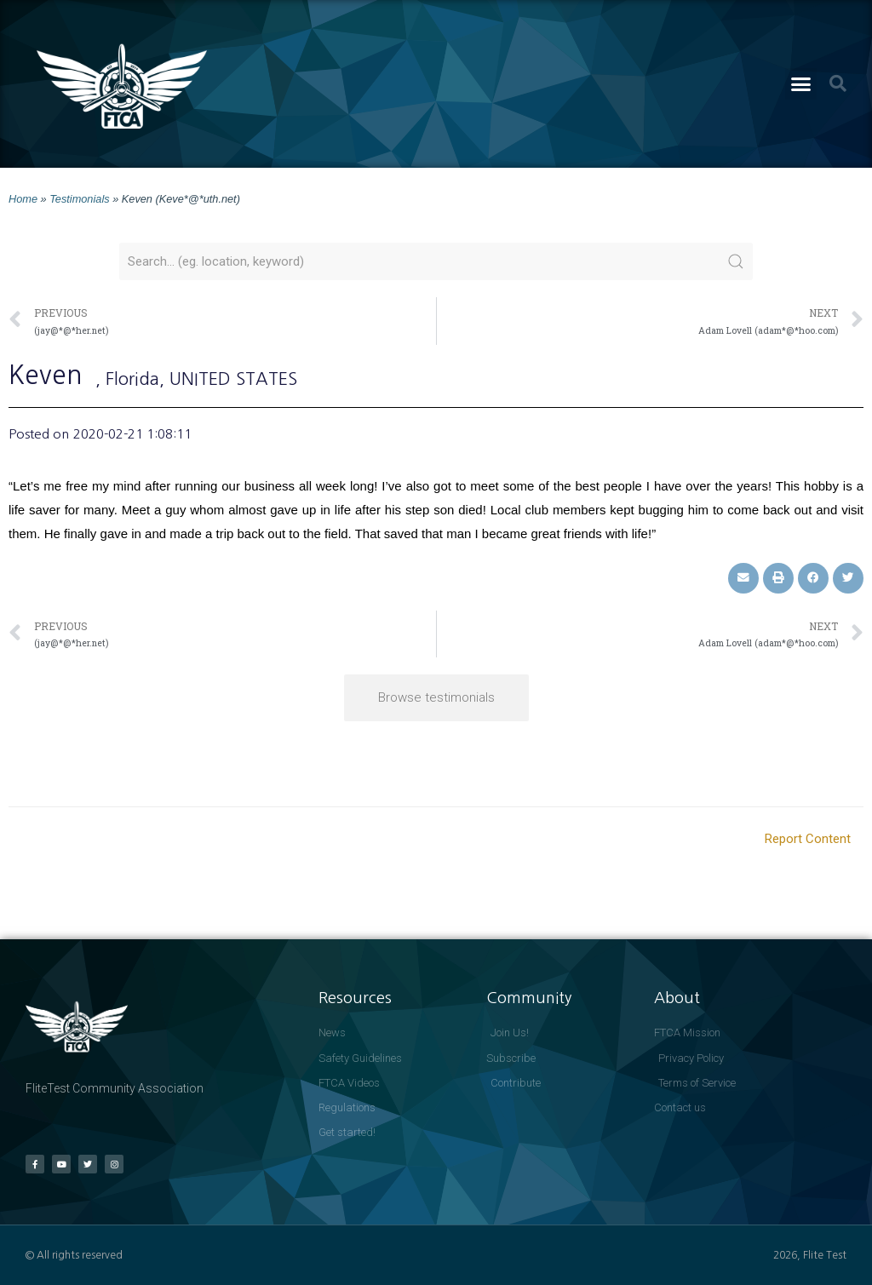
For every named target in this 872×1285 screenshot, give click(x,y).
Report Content (808, 838)
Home (23, 198)
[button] (801, 84)
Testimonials (79, 198)
